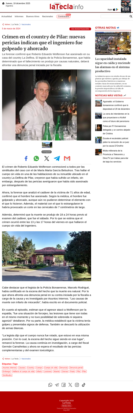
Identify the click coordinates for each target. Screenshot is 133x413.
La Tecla (15, 24)
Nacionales (47, 16)
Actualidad (6, 16)
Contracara (64, 16)
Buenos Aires (32, 16)
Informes (19, 16)
